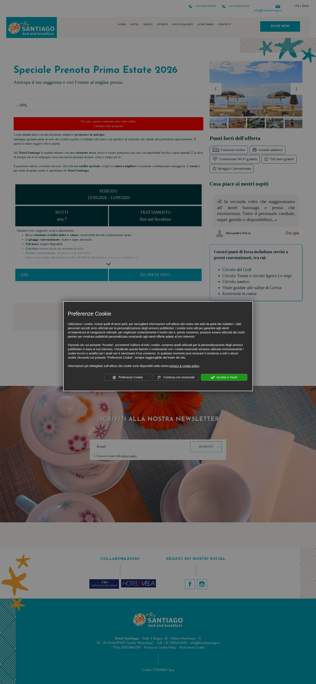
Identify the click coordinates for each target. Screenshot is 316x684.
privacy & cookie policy (184, 366)
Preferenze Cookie (127, 377)
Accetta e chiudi (224, 377)
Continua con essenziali (176, 377)
